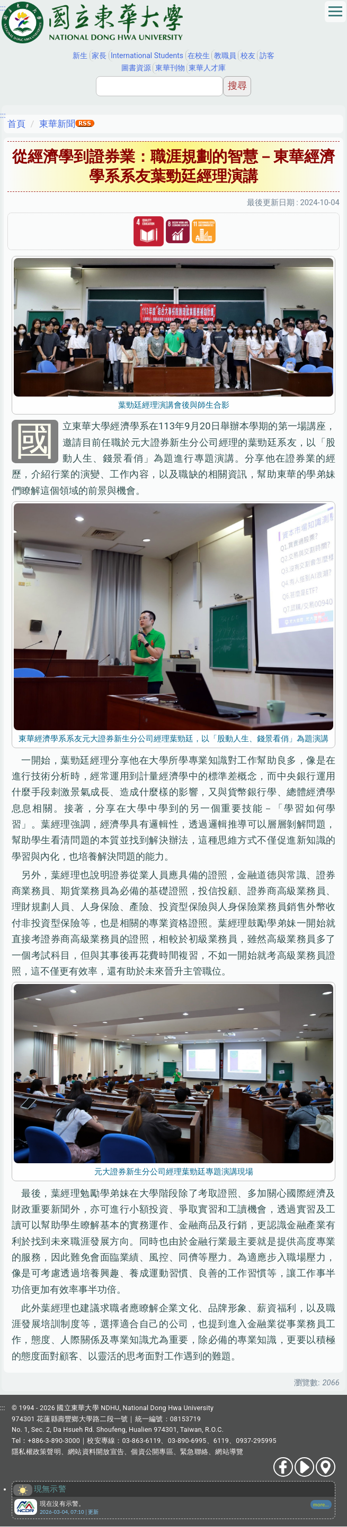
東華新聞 (57, 123)
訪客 (267, 55)
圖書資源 (136, 67)
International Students (147, 55)
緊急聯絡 (194, 1452)
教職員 (225, 55)
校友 (248, 55)
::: (3, 8)
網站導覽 (229, 1452)
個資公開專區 (152, 1452)
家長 (99, 55)
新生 (80, 55)
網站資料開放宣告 (96, 1452)
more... (321, 1504)
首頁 (16, 123)
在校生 (199, 55)
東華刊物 (170, 67)
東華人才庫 (207, 67)
